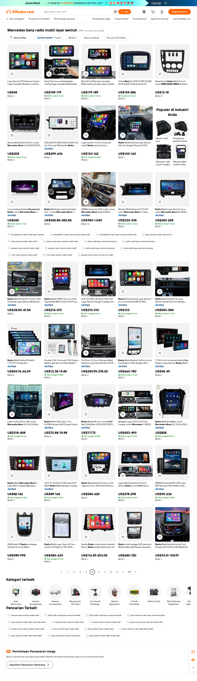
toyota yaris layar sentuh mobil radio (60, 241)
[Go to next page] (135, 572)
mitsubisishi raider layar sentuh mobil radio (70, 234)
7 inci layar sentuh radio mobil (22, 255)
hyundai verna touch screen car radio (95, 255)
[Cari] (124, 11)
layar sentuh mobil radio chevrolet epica (146, 615)
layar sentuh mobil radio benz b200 (136, 629)
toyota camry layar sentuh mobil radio (145, 622)
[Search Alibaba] (77, 11)
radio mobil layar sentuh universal (64, 635)
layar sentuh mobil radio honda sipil (103, 635)
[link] (193, 652)
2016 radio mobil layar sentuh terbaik (62, 615)
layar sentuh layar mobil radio (64, 629)
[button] (115, 12)
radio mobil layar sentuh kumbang (100, 241)
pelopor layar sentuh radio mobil (23, 248)
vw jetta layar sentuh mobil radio (67, 622)
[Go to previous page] (61, 572)
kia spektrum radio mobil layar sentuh (26, 234)
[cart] (153, 12)
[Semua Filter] (18, 37)
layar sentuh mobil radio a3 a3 (157, 234)
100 (129, 572)
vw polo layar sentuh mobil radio (23, 615)
